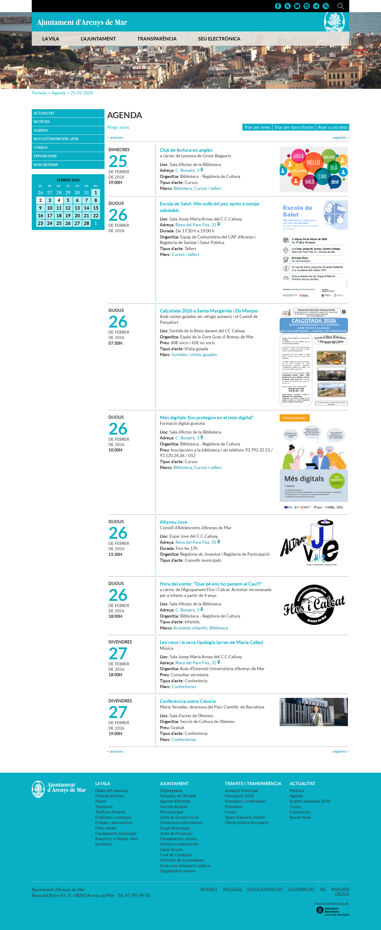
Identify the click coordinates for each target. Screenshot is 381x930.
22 (95, 215)
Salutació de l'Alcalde (178, 795)
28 (86, 223)
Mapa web (340, 889)
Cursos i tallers (208, 188)
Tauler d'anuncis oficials (245, 817)
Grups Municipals (175, 828)
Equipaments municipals (115, 833)
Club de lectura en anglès (186, 149)
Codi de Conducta (175, 854)
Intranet (209, 889)
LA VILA (50, 38)
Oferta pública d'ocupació (247, 822)
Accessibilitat (301, 889)
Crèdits (342, 893)
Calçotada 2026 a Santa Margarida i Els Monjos (209, 310)
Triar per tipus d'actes (294, 127)
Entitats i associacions (114, 822)
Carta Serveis (171, 849)
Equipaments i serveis (178, 838)
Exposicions (45, 156)
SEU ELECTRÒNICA (219, 38)
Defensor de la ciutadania (181, 860)
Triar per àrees (257, 127)
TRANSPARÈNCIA (157, 38)
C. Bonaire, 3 (187, 170)
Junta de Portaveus (176, 833)
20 (77, 215)
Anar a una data (332, 127)
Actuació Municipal (241, 790)
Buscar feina (46, 164)
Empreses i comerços (113, 817)
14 (86, 208)
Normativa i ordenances (245, 801)
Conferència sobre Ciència (188, 701)
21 (86, 215)
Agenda (59, 93)
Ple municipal (171, 811)
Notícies (41, 121)
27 (77, 223)
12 (68, 208)
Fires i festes (106, 828)
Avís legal (232, 889)
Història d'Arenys (109, 795)
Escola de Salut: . (210, 206)
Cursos (40, 147)
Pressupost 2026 (239, 795)
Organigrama (171, 790)
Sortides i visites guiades (194, 354)
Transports (104, 806)
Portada (39, 93)
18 (59, 215)
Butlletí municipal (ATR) (56, 138)
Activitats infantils (190, 628)
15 (95, 208)
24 (49, 223)
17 (49, 215)
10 (49, 208)
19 (68, 215)
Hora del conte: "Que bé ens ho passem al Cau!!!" (211, 583)
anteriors (115, 137)
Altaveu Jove (173, 521)
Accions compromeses (179, 843)
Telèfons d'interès (110, 811)
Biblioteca (183, 188)
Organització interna (177, 870)
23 (40, 223)
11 (59, 208)
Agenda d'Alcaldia (175, 801)
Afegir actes (118, 127)
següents (341, 137)
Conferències (184, 686)
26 (68, 223)
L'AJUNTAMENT (98, 38)
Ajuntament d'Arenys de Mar (82, 23)
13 (77, 208)
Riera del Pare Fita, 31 (195, 224)
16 (40, 215)
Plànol (100, 801)
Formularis (234, 806)
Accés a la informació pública (185, 865)
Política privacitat (265, 889)
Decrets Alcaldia (174, 806)
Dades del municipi (111, 790)
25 (59, 223)
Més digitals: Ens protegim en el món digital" (206, 417)
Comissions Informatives (181, 822)
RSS (323, 889)
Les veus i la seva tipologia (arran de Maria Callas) (211, 642)
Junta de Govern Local (179, 817)
